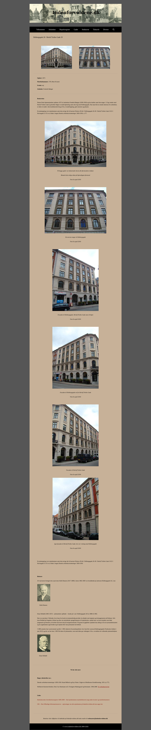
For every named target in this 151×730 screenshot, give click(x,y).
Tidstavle (96, 30)
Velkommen (40, 30)
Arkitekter (52, 30)
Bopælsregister (65, 30)
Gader (76, 30)
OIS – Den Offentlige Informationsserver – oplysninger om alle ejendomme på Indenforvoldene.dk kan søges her (70, 704)
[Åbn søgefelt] (114, 29)
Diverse (106, 30)
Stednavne (85, 30)
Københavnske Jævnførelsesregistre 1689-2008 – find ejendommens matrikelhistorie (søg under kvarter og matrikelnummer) (73, 700)
